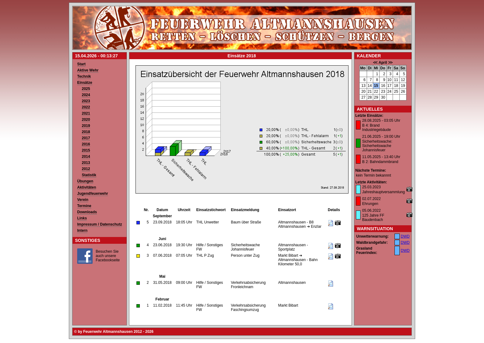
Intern (82, 230)
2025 (86, 89)
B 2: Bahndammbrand (380, 162)
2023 (86, 101)
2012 (86, 169)
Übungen (85, 181)
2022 (86, 107)
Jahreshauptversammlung (383, 192)
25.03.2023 (371, 187)
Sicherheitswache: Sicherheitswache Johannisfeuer (377, 145)
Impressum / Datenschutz (99, 224)
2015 (86, 150)
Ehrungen (370, 204)
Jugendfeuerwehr (92, 193)
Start (81, 64)
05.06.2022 (371, 210)
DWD (405, 236)
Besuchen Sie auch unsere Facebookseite (108, 255)
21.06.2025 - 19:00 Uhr (381, 136)
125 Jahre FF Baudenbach (373, 217)
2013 (86, 163)
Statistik (89, 175)
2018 (86, 132)
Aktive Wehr (87, 70)
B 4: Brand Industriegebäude (376, 127)
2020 (86, 119)
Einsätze (84, 82)
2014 (86, 156)
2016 (86, 144)
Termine (84, 206)
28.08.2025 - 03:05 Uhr (381, 120)
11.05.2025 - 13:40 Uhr (381, 157)
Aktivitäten (86, 187)
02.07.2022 (371, 199)
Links (82, 218)
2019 (86, 126)
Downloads (87, 212)
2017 (86, 138)
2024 (86, 95)
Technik (84, 76)
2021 (86, 113)
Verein (82, 200)
